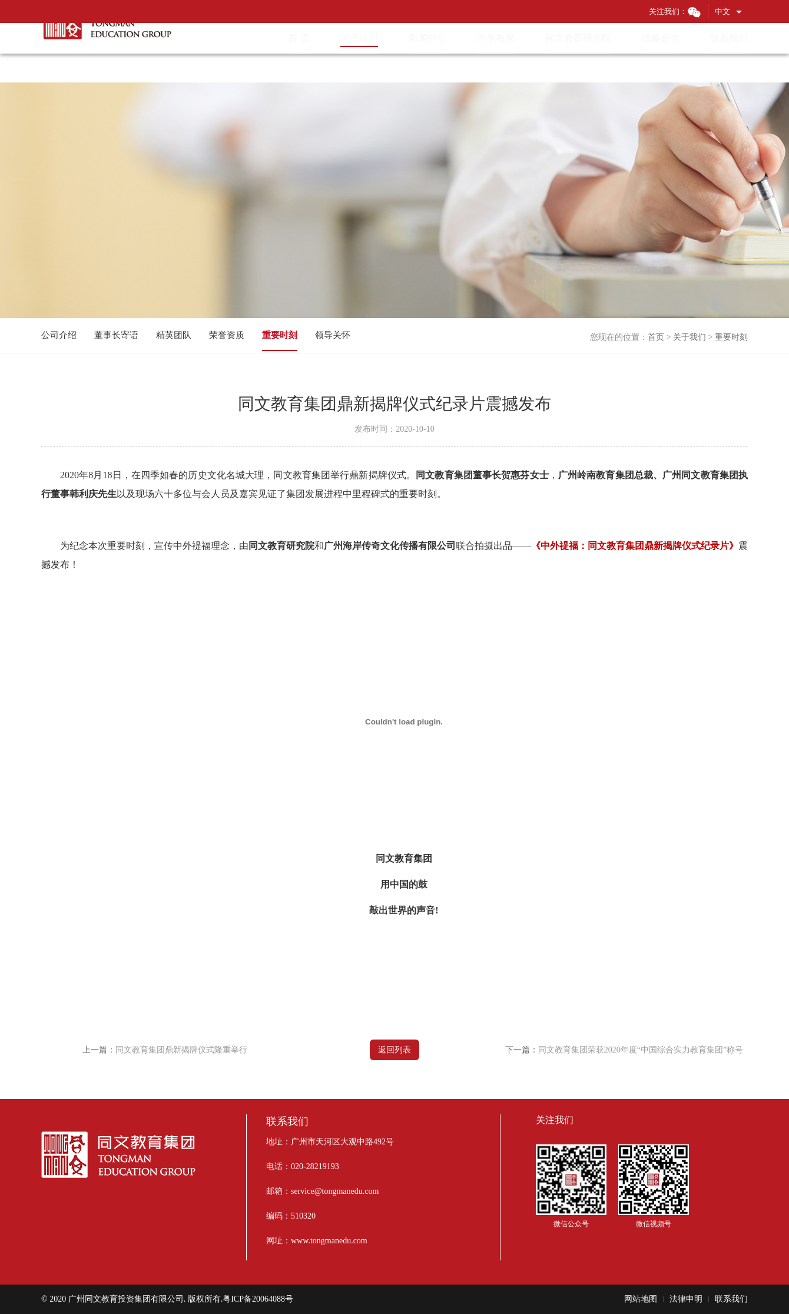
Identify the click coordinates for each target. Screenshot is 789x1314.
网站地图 (640, 1299)
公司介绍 (59, 335)
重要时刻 (731, 337)
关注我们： (675, 11)
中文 (722, 11)
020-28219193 (315, 1166)
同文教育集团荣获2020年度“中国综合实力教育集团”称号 (640, 1049)
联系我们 (731, 1299)
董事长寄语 (116, 335)
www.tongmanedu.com (329, 1240)
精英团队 (173, 335)
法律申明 (685, 1299)
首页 (656, 337)
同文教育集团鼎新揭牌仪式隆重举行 (181, 1049)
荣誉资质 (226, 335)
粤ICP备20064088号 (258, 1299)
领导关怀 (332, 335)
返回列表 (394, 1049)
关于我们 (689, 337)
